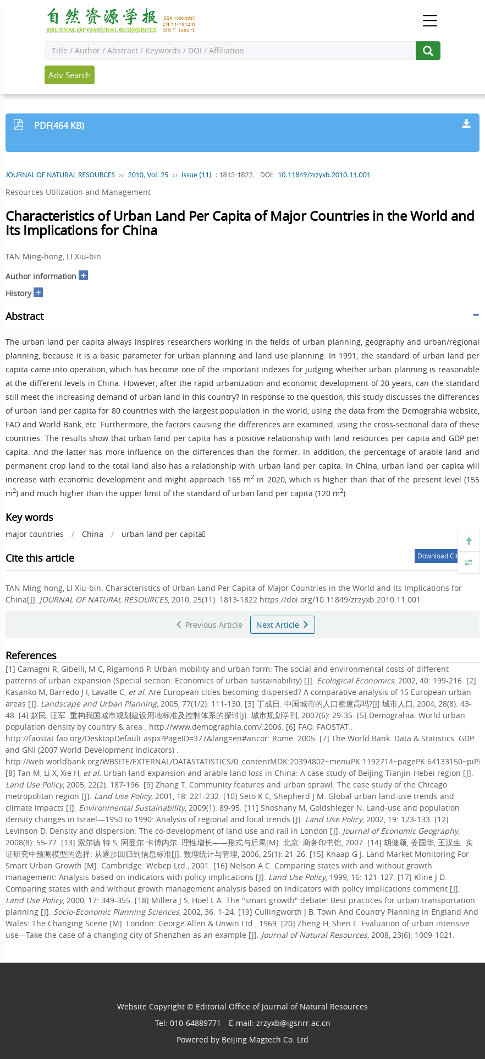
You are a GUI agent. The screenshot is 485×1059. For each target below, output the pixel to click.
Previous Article (208, 625)
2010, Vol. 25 (148, 175)
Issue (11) (196, 175)
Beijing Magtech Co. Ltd (265, 1039)
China (92, 534)
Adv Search (69, 74)
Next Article (282, 625)
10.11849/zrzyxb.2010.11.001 (324, 175)
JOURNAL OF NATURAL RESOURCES (60, 175)
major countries (34, 534)
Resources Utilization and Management (78, 192)
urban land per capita (163, 534)
